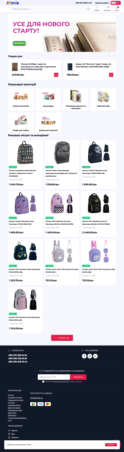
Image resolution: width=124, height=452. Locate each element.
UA (114, 3)
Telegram (14, 430)
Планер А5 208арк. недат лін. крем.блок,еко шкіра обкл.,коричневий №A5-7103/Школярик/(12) (38, 66)
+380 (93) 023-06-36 (17, 358)
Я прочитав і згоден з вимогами (63, 381)
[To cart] (56, 75)
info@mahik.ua (36, 398)
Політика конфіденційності (60, 381)
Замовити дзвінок (102, 3)
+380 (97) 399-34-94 (17, 355)
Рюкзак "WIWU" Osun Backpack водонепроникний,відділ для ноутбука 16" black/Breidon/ (61, 173)
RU (118, 3)
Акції (9, 420)
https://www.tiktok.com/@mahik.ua (90, 356)
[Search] (88, 9)
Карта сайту (12, 413)
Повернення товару (15, 410)
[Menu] (3, 3)
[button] (60, 49)
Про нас (11, 395)
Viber (13, 434)
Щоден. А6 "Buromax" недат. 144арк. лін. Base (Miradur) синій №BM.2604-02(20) (94, 65)
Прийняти (111, 445)
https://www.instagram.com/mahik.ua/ (95, 356)
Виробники (12, 415)
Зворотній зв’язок (14, 408)
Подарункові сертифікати (17, 418)
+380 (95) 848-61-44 (17, 362)
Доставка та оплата (15, 397)
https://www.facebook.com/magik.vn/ (84, 356)
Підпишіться (78, 377)
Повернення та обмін (15, 400)
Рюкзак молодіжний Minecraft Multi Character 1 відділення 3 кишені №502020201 (22, 173)
